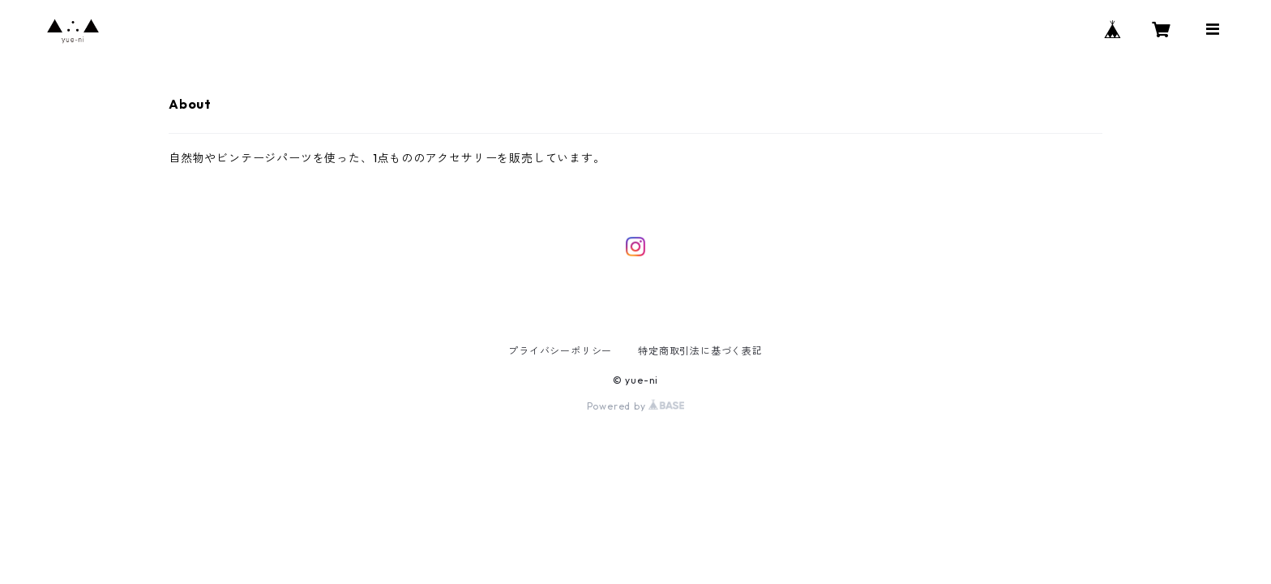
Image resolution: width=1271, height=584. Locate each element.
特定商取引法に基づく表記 (700, 351)
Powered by (636, 406)
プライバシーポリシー (560, 351)
